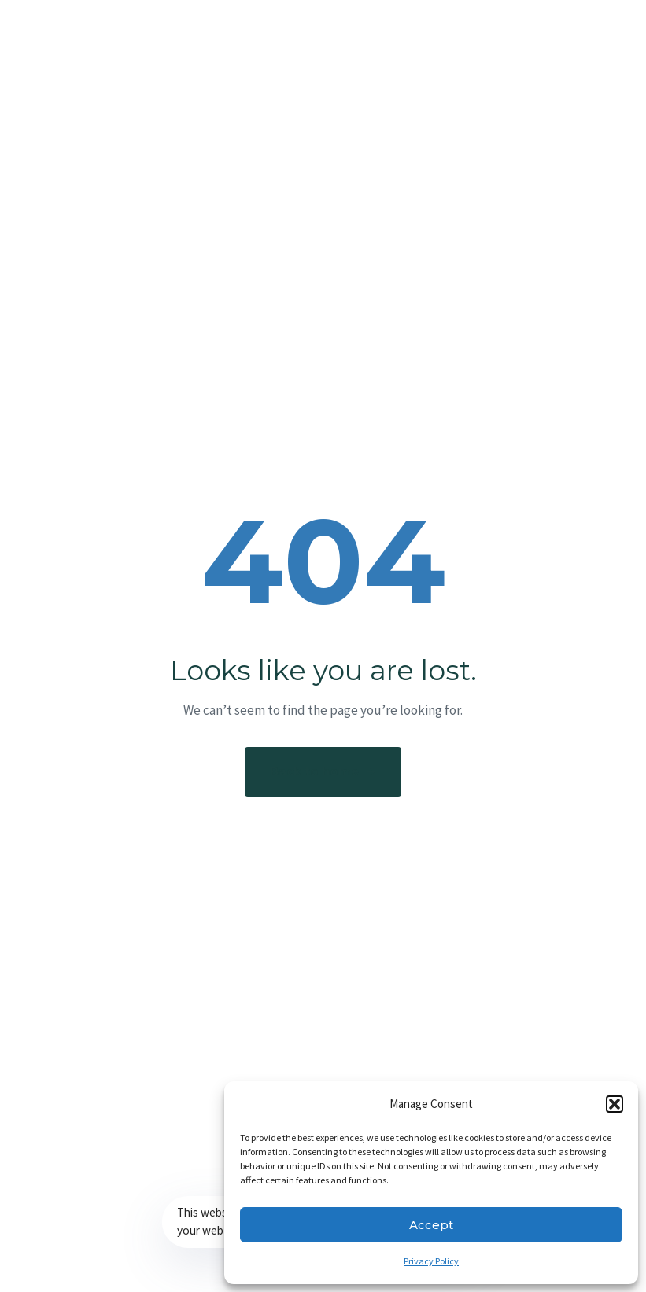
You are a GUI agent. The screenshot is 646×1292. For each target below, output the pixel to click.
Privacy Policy (431, 1261)
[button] (614, 1104)
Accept (431, 1224)
